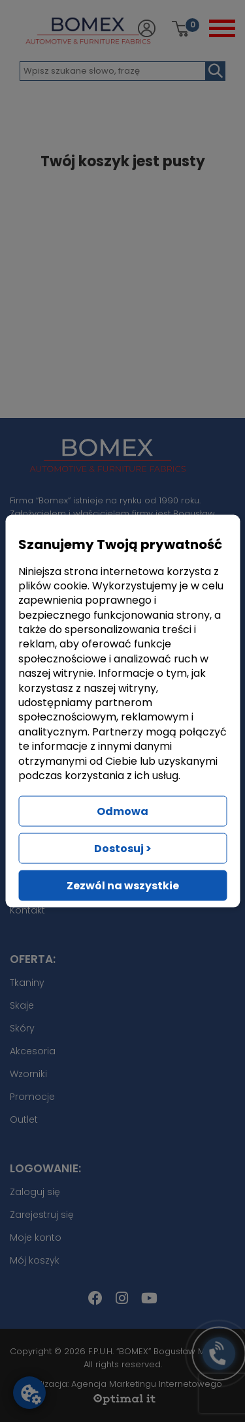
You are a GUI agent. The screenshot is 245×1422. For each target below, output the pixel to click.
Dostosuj (123, 848)
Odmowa (122, 811)
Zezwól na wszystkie (123, 885)
